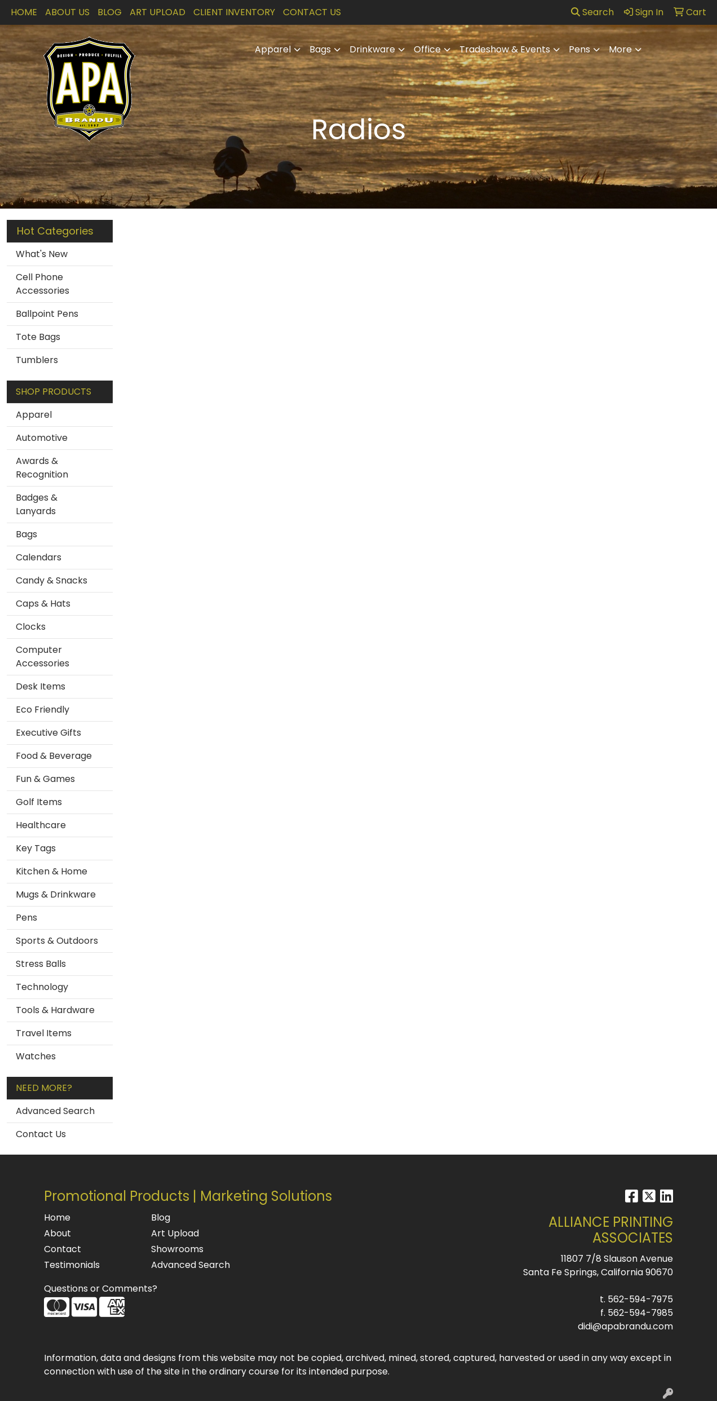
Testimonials (72, 1264)
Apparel (273, 49)
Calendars (38, 557)
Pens (579, 49)
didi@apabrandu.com (625, 1326)
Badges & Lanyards (36, 504)
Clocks (31, 626)
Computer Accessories (42, 656)
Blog (110, 12)
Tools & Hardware (55, 1010)
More (620, 49)
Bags (320, 49)
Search (592, 12)
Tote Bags (38, 336)
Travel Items (44, 1033)
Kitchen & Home (51, 871)
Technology (42, 986)
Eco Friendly (42, 709)
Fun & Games (45, 778)
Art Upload (157, 12)
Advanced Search (55, 1110)
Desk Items (40, 686)
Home (24, 12)
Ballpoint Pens (47, 313)
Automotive (42, 437)
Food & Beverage (54, 755)
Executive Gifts (48, 732)
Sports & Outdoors (57, 940)
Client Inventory (234, 12)
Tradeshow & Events (504, 49)
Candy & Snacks (51, 580)
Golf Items (39, 801)
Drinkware (372, 49)
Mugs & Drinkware (56, 894)
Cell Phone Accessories (42, 284)
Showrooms (177, 1249)
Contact (62, 1249)
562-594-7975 (640, 1299)
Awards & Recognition (42, 467)
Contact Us (312, 12)
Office (427, 49)
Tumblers (37, 359)
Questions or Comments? (100, 1288)
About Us (67, 12)
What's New (42, 254)
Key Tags (36, 848)
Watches (36, 1056)
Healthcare (41, 825)
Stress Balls (41, 963)
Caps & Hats (43, 603)
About (57, 1233)
